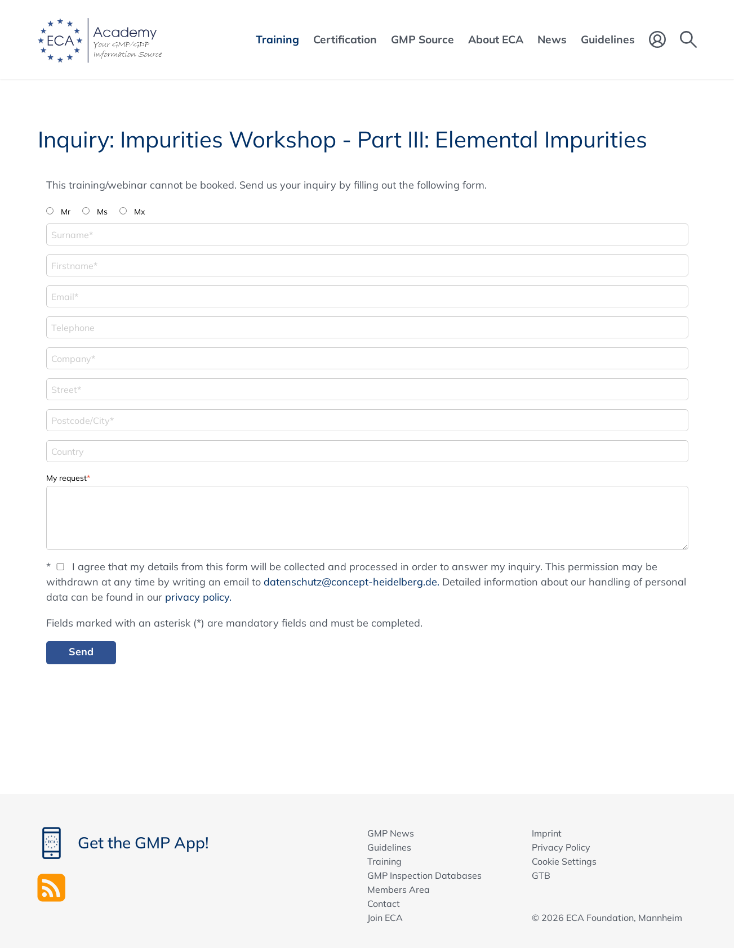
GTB (541, 875)
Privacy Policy (561, 847)
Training (384, 861)
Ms (102, 212)
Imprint (547, 833)
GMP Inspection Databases (424, 875)
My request (68, 477)
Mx (139, 212)
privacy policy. (198, 597)
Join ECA (385, 917)
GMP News (390, 833)
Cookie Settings (564, 861)
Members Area (398, 889)
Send (81, 651)
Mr (65, 212)
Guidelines (389, 847)
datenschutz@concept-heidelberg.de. (351, 581)
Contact (383, 903)
